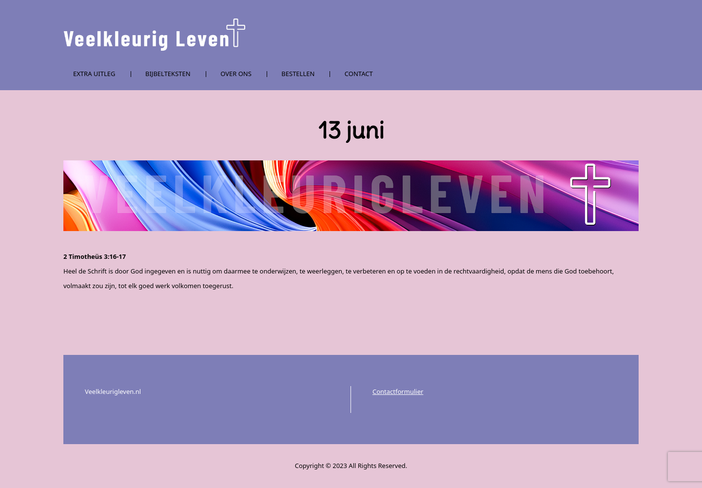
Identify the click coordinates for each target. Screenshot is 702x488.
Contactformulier (397, 391)
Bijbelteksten (168, 73)
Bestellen (297, 73)
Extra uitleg (94, 73)
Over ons (236, 73)
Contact (359, 73)
